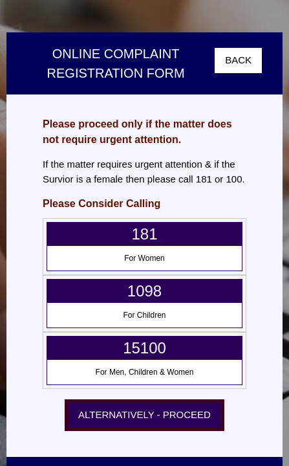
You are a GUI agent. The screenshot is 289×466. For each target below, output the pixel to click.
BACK (238, 59)
